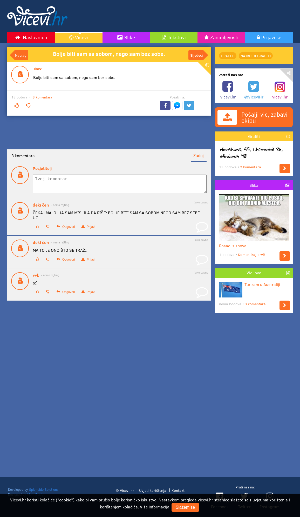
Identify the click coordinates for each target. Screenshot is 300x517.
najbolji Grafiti (256, 55)
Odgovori (66, 230)
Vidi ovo (254, 272)
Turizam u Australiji (249, 284)
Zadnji (198, 156)
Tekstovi (177, 37)
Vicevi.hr (127, 490)
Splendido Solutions (43, 489)
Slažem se (185, 507)
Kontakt (178, 490)
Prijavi (88, 230)
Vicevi (81, 37)
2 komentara (250, 166)
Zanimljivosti (224, 37)
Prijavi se (271, 37)
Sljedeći (196, 55)
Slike (129, 37)
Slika (253, 185)
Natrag (20, 55)
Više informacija (154, 506)
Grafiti (228, 55)
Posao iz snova (254, 243)
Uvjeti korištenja (152, 490)
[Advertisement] (199, 16)
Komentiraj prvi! (251, 254)
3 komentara (42, 97)
